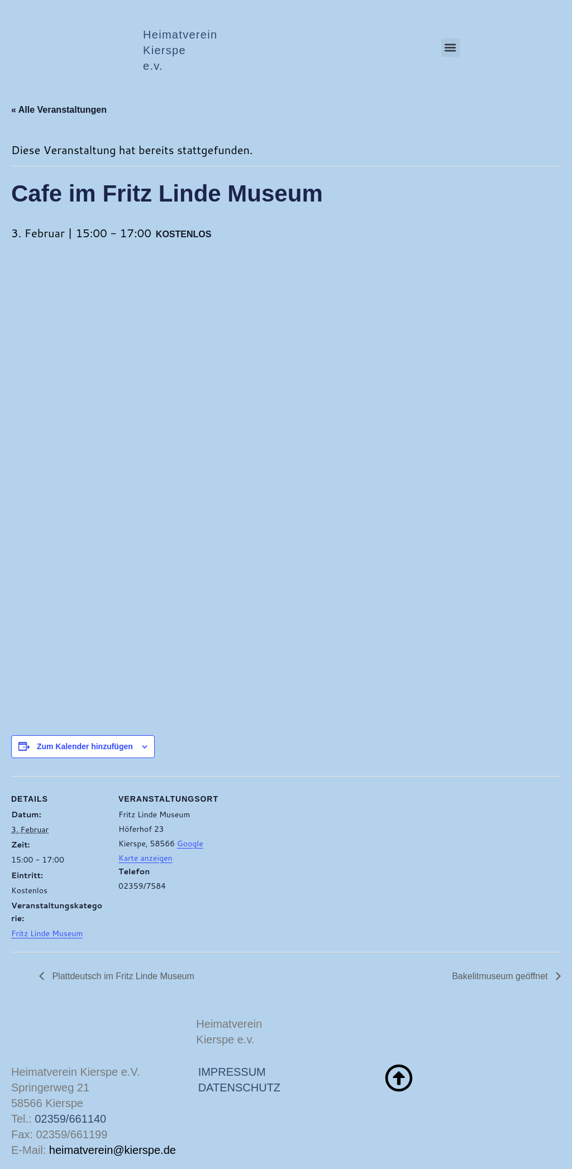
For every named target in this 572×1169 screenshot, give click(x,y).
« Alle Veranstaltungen (59, 109)
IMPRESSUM (232, 1072)
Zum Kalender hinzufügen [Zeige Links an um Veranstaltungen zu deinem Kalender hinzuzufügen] (85, 746)
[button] (450, 48)
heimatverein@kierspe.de (112, 1150)
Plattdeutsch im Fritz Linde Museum (122, 976)
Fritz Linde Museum (47, 933)
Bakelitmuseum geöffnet (501, 976)
